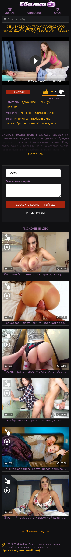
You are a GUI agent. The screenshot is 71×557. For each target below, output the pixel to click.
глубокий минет (41, 118)
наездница (49, 123)
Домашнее (29, 102)
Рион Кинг (25, 112)
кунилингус (21, 118)
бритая (21, 123)
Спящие (12, 106)
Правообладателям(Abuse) (21, 550)
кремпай (33, 123)
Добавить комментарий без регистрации (35, 205)
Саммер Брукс (44, 112)
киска (10, 123)
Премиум (44, 102)
